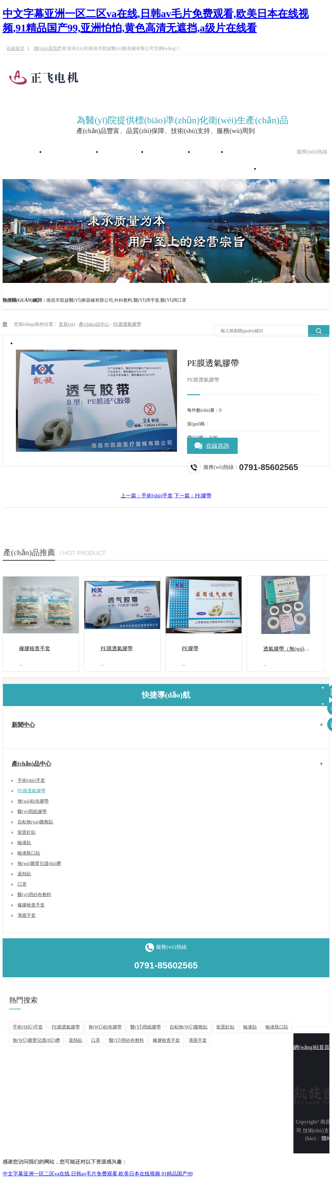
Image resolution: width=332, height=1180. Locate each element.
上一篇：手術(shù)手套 (147, 495)
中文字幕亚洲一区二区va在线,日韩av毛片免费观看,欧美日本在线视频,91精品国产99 (98, 1173)
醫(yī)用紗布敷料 (34, 894)
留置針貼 (27, 832)
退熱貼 (24, 873)
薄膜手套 (27, 915)
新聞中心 (209, 151)
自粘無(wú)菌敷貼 (35, 822)
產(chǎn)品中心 (170, 151)
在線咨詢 (217, 446)
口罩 (22, 884)
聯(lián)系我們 (48, 48)
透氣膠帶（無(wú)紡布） (291, 648)
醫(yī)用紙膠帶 (32, 811)
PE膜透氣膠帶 (127, 324)
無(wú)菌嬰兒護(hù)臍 (39, 863)
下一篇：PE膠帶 (192, 495)
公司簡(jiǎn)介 (124, 151)
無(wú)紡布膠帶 (33, 801)
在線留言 (15, 48)
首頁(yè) (67, 324)
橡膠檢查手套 (34, 648)
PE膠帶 (190, 648)
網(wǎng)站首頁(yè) (73, 151)
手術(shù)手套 (31, 780)
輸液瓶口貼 (29, 853)
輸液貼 (24, 842)
